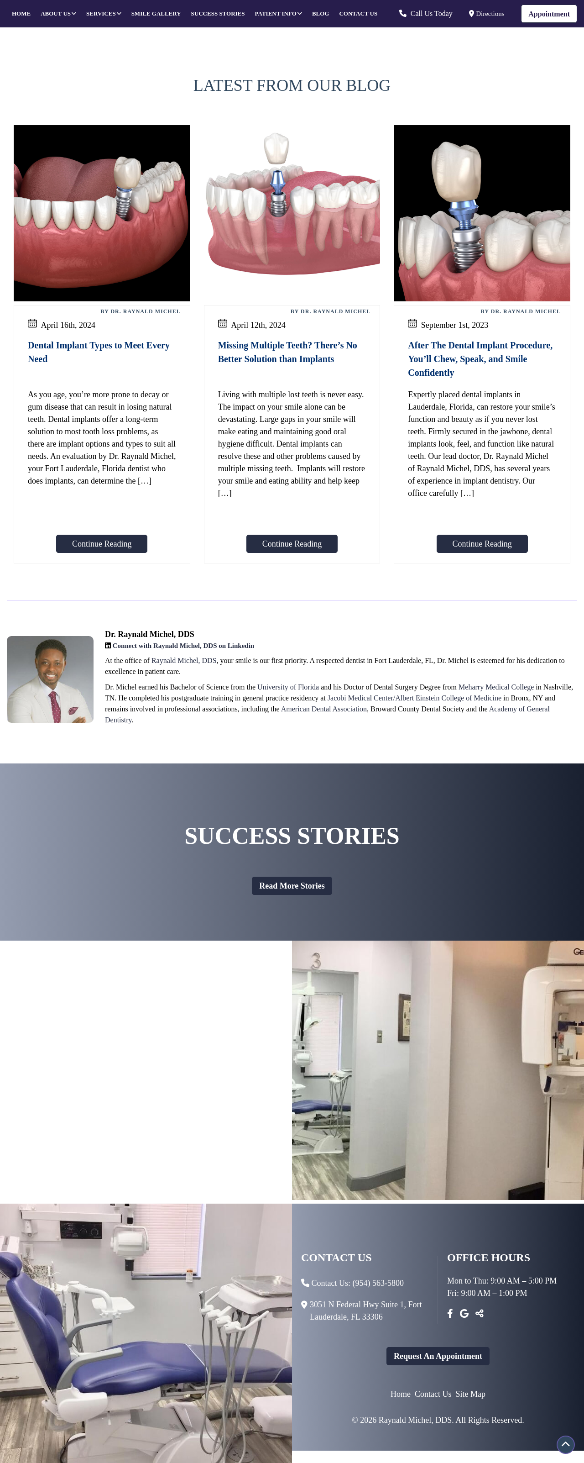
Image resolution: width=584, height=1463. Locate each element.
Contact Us (358, 13)
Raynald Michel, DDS (184, 660)
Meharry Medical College (496, 687)
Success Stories (218, 13)
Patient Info (276, 13)
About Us (56, 13)
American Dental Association (324, 709)
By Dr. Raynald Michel (140, 311)
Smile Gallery (156, 13)
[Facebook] (450, 1314)
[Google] (464, 1314)
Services (101, 13)
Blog (320, 13)
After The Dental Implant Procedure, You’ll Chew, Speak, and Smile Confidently (480, 359)
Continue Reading (101, 543)
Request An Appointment (438, 1356)
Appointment (549, 14)
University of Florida (288, 687)
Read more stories (292, 885)
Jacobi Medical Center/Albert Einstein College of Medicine (414, 698)
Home (21, 13)
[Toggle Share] (479, 1314)
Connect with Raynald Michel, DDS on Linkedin (183, 645)
